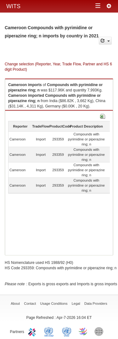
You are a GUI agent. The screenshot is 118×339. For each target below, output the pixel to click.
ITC (33, 331)
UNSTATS (66, 331)
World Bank (100, 331)
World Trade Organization (83, 331)
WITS (13, 6)
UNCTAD (50, 331)
